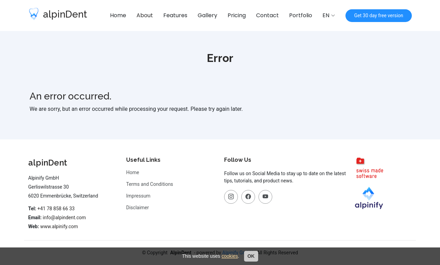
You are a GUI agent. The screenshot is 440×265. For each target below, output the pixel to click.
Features (175, 15)
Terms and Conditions (149, 184)
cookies (229, 256)
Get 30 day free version (378, 15)
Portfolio (300, 15)
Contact (267, 15)
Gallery (207, 15)
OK (251, 256)
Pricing (237, 15)
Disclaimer (137, 207)
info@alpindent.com (64, 217)
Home (118, 15)
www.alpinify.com (59, 226)
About (144, 15)
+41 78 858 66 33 (56, 208)
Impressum (138, 195)
